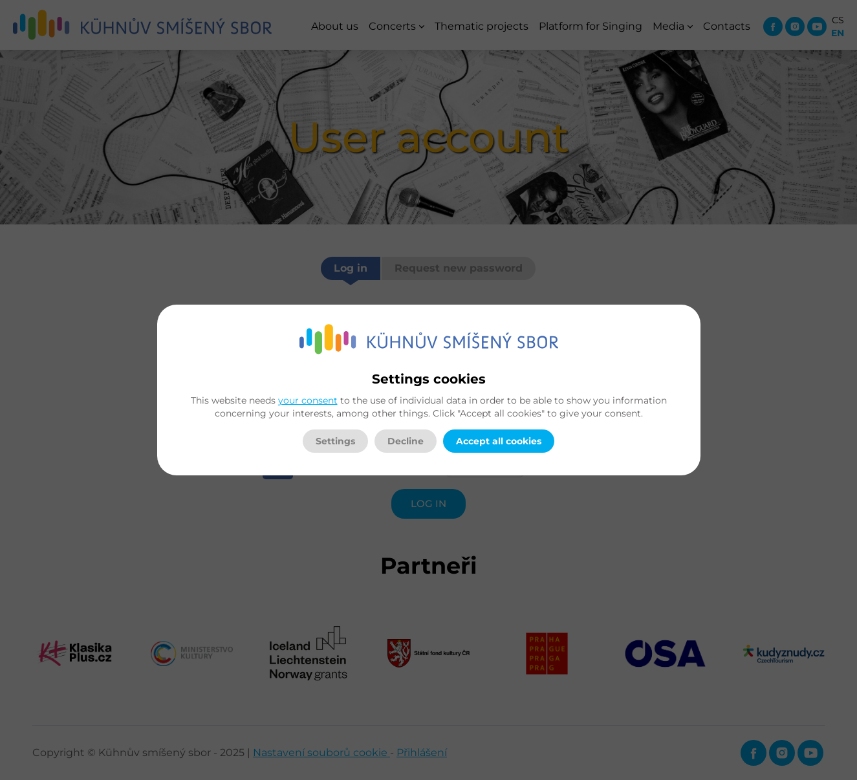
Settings (335, 441)
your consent (308, 400)
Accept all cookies (498, 441)
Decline (405, 441)
